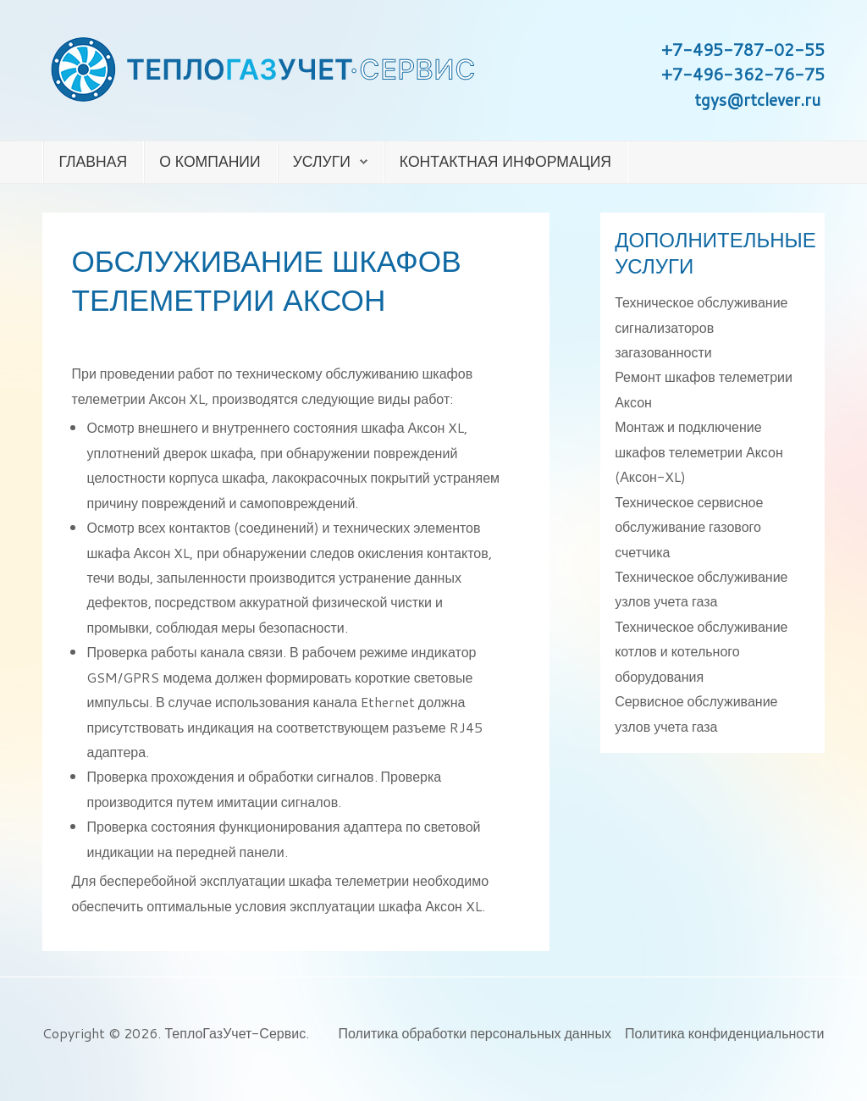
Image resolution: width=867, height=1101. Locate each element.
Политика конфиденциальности (725, 1033)
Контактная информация (505, 161)
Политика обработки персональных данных (475, 1033)
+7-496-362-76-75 (743, 74)
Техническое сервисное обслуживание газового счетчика (689, 527)
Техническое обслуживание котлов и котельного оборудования (701, 651)
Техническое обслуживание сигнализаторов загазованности (701, 327)
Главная (92, 161)
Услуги (322, 161)
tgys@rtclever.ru (757, 99)
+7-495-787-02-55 (743, 49)
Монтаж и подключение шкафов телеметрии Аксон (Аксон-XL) (699, 451)
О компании (209, 161)
